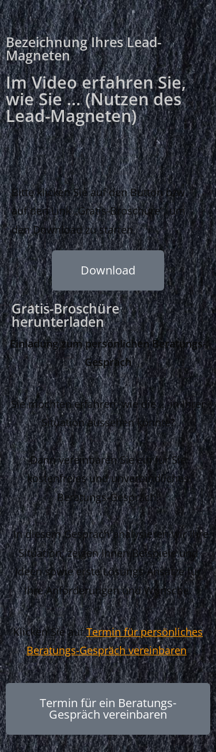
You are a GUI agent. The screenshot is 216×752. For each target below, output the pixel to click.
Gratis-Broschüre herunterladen (65, 315)
